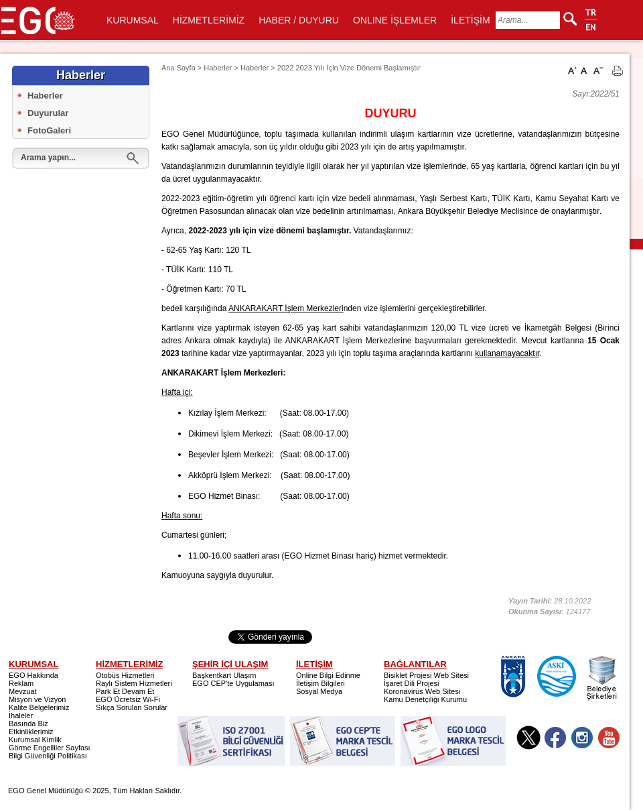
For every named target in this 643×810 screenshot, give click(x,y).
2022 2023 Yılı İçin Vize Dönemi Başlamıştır (349, 68)
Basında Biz (28, 723)
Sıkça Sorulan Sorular (131, 707)
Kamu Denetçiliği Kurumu (425, 699)
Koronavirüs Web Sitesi (422, 691)
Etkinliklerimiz (31, 732)
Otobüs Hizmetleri (125, 675)
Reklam (21, 683)
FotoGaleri (49, 130)
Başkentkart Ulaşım (224, 675)
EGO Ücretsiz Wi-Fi (128, 699)
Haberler (45, 96)
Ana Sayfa (178, 68)
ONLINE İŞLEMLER (395, 20)
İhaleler (21, 715)
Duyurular (47, 113)
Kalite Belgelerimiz (39, 707)
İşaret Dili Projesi (411, 683)
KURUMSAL (132, 20)
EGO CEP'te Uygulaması (233, 683)
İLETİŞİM (470, 20)
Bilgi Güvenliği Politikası (48, 756)
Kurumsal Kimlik (35, 740)
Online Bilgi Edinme (328, 675)
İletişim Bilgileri (320, 683)
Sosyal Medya (319, 691)
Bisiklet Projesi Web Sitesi (426, 675)
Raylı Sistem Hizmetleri (134, 683)
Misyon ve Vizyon (37, 699)
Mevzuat (23, 691)
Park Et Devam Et (125, 691)
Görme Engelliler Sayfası (49, 748)
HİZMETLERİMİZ (208, 20)
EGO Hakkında (33, 675)
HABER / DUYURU (299, 20)
